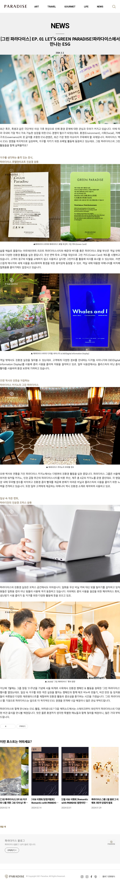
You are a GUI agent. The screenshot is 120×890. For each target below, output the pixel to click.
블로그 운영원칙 (109, 876)
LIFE (86, 6)
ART (36, 6)
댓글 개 (3, 826)
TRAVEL (51, 6)
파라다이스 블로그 (15, 840)
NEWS (100, 6)
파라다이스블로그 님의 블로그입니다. (20, 844)
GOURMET (69, 6)
